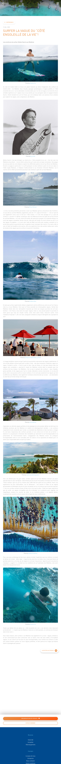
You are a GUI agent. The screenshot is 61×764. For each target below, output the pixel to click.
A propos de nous (30, 756)
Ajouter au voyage (49, 650)
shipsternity (33, 83)
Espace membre (30, 723)
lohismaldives (32, 422)
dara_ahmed (37, 357)
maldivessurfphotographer (32, 475)
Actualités (30, 742)
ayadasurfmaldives (32, 553)
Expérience (9, 22)
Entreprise (31, 758)
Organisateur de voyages (30, 718)
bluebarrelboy (32, 301)
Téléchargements (30, 744)
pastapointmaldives (29, 357)
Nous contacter (30, 761)
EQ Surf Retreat (33, 207)
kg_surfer (32, 156)
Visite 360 (30, 740)
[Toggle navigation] (58, 3)
